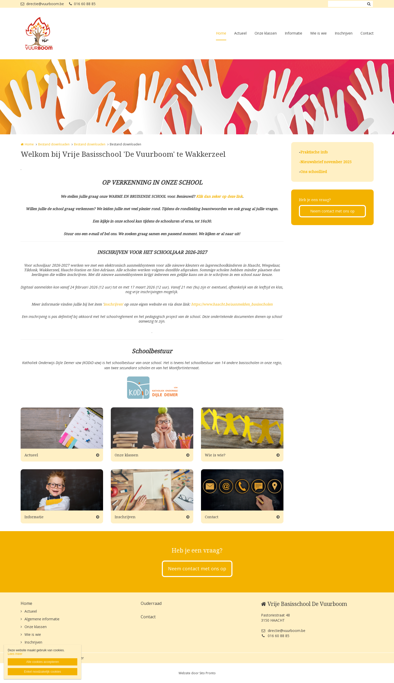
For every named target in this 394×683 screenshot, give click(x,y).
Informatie (293, 33)
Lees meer (15, 654)
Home (221, 33)
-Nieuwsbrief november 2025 (325, 161)
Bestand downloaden (54, 144)
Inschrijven (344, 33)
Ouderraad (151, 603)
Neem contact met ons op (332, 211)
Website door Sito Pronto (197, 673)
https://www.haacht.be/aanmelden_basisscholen (232, 304)
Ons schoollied (313, 171)
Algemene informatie (42, 618)
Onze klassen (266, 33)
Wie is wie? (215, 454)
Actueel (240, 33)
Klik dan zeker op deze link (219, 196)
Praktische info (314, 152)
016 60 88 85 (82, 3)
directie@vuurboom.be (42, 3)
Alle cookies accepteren (42, 662)
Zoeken (369, 4)
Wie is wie (318, 33)
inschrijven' (114, 304)
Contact (367, 33)
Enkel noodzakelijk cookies (42, 671)
